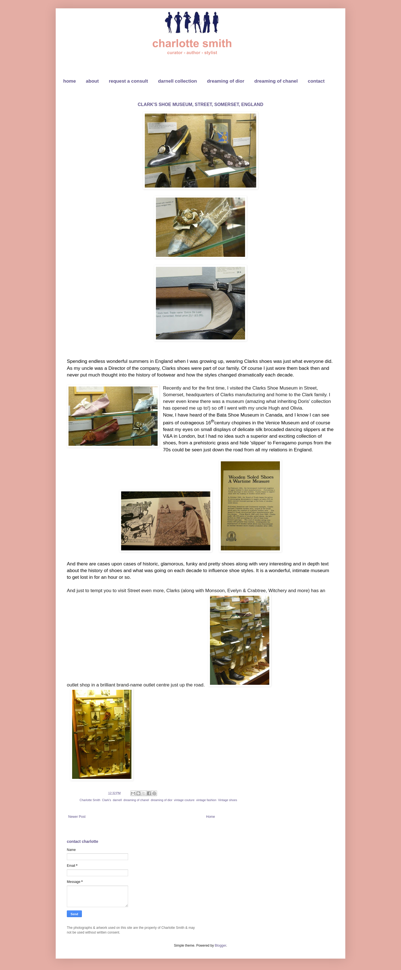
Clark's (106, 800)
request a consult (128, 81)
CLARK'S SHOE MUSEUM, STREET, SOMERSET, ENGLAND (200, 104)
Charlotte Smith (90, 800)
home (69, 81)
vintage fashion (206, 800)
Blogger (220, 945)
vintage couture (184, 800)
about (92, 81)
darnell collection (177, 81)
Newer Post (76, 817)
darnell (117, 800)
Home (210, 817)
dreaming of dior (225, 81)
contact (316, 81)
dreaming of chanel (276, 81)
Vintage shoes (227, 800)
